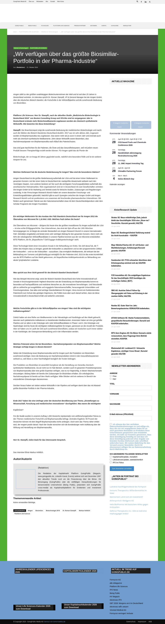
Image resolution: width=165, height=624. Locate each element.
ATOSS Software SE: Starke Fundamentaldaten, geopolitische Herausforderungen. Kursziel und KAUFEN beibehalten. (130, 321)
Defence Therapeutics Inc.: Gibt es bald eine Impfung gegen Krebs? (128, 512)
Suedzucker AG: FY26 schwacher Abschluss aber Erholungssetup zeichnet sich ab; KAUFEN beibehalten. (131, 263)
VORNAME (114, 394)
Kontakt (52, 1)
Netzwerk (93, 25)
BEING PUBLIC (32, 25)
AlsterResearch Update (125, 210)
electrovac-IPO (116, 600)
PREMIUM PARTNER (79, 25)
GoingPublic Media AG (19, 1)
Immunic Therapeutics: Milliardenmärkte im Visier (128, 491)
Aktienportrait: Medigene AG (122, 500)
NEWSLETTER (127, 25)
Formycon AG (115, 580)
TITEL (112, 384)
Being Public (115, 593)
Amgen (30, 510)
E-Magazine (114, 25)
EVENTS (104, 25)
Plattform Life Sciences (22, 514)
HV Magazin (45, 25)
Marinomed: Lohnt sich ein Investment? (126, 497)
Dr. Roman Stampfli (69, 510)
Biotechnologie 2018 (53, 510)
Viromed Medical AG (118, 610)
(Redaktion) (20, 67)
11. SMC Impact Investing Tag (131, 163)
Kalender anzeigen (117, 184)
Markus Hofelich (84, 510)
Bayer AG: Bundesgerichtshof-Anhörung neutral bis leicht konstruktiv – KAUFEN (130, 234)
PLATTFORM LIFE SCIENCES (61, 25)
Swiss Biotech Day (126, 179)
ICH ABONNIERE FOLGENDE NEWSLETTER (129, 454)
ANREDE (113, 373)
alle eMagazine (116, 583)
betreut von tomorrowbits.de (54, 622)
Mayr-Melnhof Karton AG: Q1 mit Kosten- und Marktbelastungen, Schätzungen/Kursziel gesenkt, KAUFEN (130, 248)
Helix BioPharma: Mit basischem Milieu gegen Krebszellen (129, 505)
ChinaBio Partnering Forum (130, 171)
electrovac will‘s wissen (119, 607)
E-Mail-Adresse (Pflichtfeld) (121, 414)
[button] (137, 1)
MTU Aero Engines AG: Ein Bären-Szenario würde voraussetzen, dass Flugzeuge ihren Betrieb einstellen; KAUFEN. (131, 336)
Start (15, 32)
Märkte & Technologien (49, 32)
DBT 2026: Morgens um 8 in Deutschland (126, 603)
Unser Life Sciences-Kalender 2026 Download (33, 607)
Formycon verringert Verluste (121, 613)
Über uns (31, 1)
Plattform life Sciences (119, 586)
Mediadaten (39, 1)
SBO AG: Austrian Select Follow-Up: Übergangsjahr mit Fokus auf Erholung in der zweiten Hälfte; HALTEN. (129, 293)
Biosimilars (39, 510)
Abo (47, 1)
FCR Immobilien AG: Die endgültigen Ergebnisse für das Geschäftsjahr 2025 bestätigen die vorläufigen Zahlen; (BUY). (130, 278)
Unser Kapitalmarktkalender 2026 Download (80, 606)
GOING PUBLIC (19, 25)
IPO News (114, 590)
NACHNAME (115, 404)
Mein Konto (60, 1)
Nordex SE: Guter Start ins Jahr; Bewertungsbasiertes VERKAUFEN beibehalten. (130, 307)
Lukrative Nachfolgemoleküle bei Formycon (128, 486)
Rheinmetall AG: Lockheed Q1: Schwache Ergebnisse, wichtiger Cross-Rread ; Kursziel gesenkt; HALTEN (129, 351)
